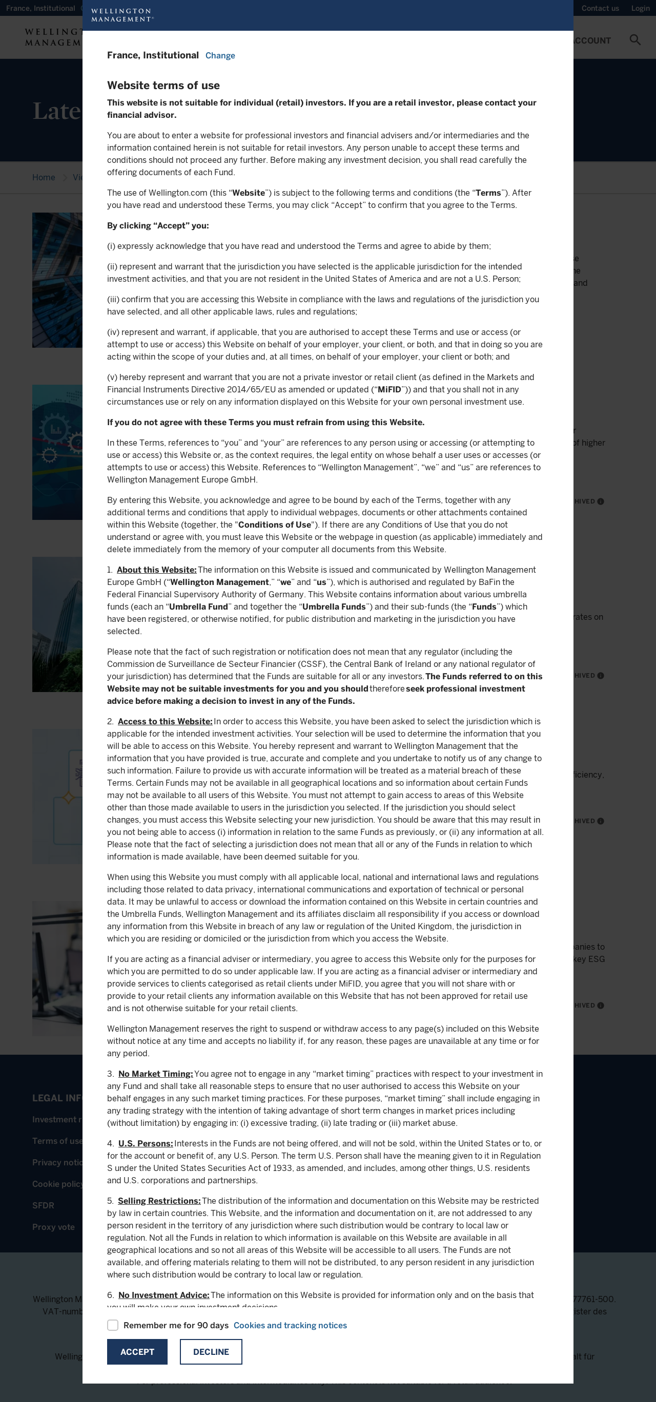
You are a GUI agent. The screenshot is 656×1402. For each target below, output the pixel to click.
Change (220, 55)
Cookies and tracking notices (290, 1325)
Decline (211, 1352)
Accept (137, 1352)
